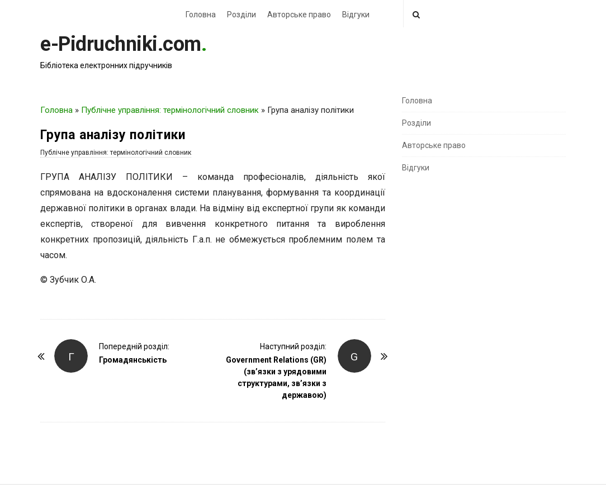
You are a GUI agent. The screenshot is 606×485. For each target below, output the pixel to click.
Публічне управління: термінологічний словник (170, 110)
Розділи (241, 14)
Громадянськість (133, 359)
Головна (201, 14)
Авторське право (299, 14)
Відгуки (356, 14)
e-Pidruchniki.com (120, 44)
